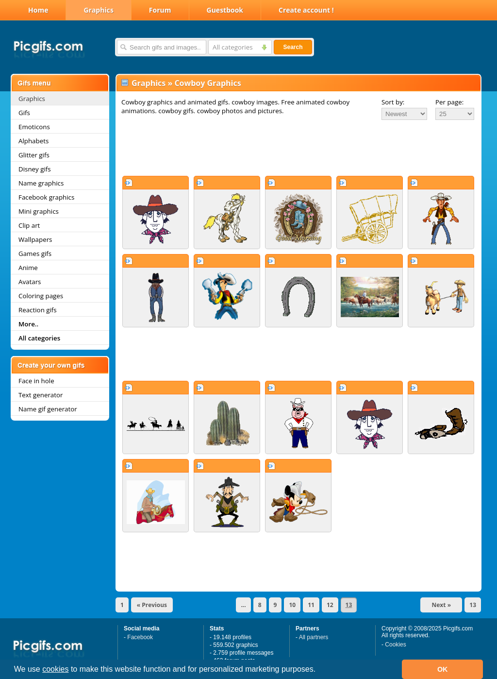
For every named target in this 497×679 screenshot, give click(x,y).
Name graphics (41, 183)
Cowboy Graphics (207, 83)
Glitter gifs (34, 155)
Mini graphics (38, 211)
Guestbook (225, 10)
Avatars (29, 281)
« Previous (152, 605)
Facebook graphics (46, 197)
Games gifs (34, 253)
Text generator (40, 394)
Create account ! (306, 10)
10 (292, 605)
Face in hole (36, 380)
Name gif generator (47, 409)
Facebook (140, 637)
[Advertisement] (298, 148)
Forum (160, 10)
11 (311, 605)
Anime (28, 267)
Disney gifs (34, 169)
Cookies (395, 644)
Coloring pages (40, 295)
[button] (319, 670)
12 (330, 605)
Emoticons (34, 126)
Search (292, 47)
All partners (314, 637)
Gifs (24, 112)
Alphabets (33, 140)
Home (38, 10)
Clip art (29, 225)
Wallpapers (35, 239)
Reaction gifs (37, 310)
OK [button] (442, 669)
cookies (55, 669)
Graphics (98, 10)
